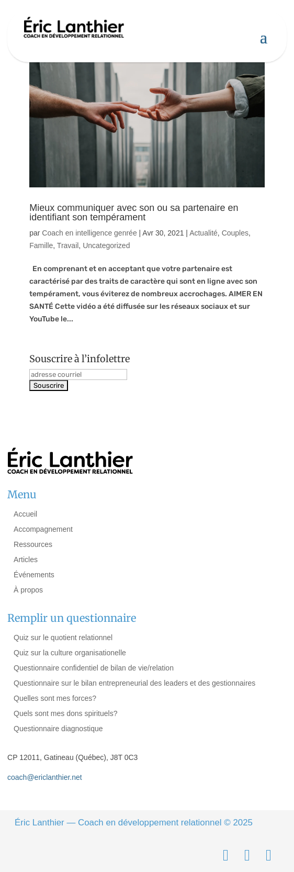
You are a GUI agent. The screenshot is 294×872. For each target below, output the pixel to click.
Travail (68, 245)
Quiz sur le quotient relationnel (63, 637)
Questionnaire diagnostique (58, 728)
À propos (28, 590)
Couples (235, 233)
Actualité (203, 233)
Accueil (25, 514)
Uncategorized (106, 245)
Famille (41, 245)
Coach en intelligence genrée (89, 233)
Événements (34, 575)
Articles (26, 559)
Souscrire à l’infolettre (79, 359)
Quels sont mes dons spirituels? (65, 713)
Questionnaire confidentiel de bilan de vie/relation (94, 668)
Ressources (33, 544)
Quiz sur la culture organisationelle (70, 653)
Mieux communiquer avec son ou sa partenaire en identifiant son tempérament (133, 212)
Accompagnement (43, 529)
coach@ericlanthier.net (44, 777)
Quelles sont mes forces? (55, 698)
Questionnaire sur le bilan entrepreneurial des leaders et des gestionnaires (134, 683)
